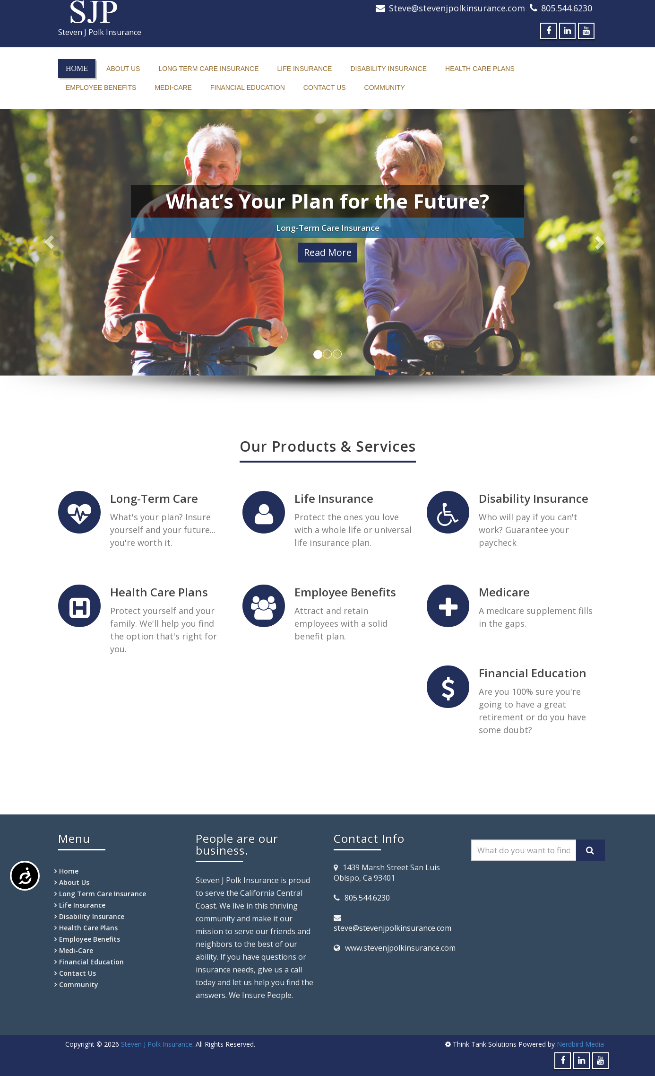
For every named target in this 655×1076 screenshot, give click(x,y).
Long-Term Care (154, 498)
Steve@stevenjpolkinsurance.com (457, 8)
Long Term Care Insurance (208, 68)
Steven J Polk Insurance (156, 1044)
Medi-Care (173, 87)
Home (77, 68)
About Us (123, 68)
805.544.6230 (566, 8)
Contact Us (324, 87)
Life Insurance (304, 68)
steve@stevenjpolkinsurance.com (392, 928)
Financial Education (247, 87)
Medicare (504, 592)
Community (384, 87)
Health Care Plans (480, 68)
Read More (328, 252)
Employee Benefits (101, 87)
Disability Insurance (388, 68)
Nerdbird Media (580, 1044)
